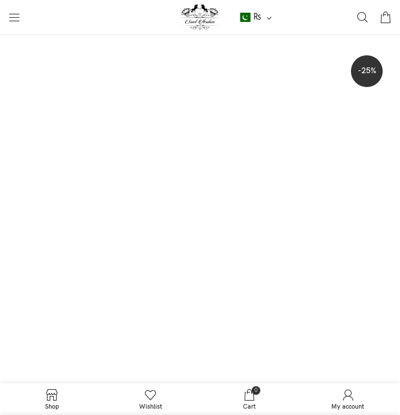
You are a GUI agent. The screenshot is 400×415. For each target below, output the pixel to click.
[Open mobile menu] (14, 17)
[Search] (362, 17)
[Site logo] (200, 17)
